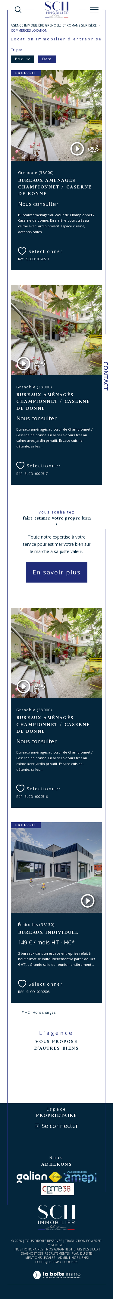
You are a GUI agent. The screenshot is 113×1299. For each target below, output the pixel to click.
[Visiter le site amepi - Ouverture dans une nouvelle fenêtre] (80, 1177)
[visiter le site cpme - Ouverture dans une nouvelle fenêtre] (57, 1189)
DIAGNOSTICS (31, 1253)
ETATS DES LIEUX (86, 1249)
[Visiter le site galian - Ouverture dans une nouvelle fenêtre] (32, 1177)
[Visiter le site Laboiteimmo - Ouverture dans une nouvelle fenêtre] (56, 1281)
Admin (63, 1258)
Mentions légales (40, 1258)
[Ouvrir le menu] (94, 9)
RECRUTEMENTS (57, 1253)
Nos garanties (58, 1249)
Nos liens (79, 1258)
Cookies (71, 1262)
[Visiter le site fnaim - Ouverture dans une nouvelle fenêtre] (55, 1177)
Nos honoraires (28, 1249)
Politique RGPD (48, 1262)
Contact (106, 376)
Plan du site (82, 1253)
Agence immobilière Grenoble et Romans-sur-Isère (54, 25)
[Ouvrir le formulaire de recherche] (18, 9)
